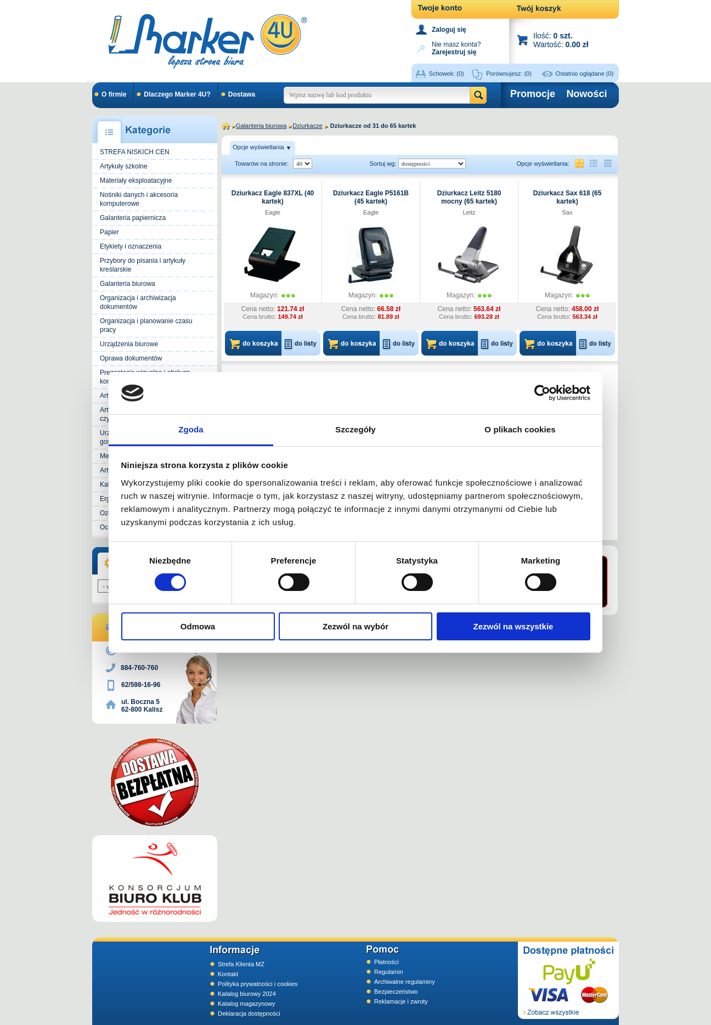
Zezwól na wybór (355, 626)
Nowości (586, 93)
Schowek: (446, 73)
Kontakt (228, 974)
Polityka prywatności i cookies (258, 984)
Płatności (386, 962)
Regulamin (388, 971)
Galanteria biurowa (127, 284)
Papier (109, 232)
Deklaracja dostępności (249, 1013)
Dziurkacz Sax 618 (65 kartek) (567, 197)
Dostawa (241, 94)
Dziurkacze (307, 125)
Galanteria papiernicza (133, 218)
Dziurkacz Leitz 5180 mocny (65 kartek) (469, 197)
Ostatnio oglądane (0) (585, 73)
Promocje (532, 93)
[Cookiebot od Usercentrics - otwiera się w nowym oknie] (542, 393)
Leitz (468, 212)
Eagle (272, 212)
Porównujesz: (509, 73)
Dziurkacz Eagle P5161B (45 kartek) (371, 197)
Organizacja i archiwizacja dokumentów (138, 302)
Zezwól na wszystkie (513, 626)
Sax (567, 212)
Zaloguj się (449, 29)
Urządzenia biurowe (129, 344)
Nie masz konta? (456, 47)
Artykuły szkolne (124, 166)
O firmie (113, 94)
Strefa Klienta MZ (241, 964)
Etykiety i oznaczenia (130, 246)
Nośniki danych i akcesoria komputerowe (139, 199)
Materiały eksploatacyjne (136, 180)
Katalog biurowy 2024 (247, 993)
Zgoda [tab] (191, 429)
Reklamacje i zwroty (401, 1001)
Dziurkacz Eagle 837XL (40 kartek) (273, 197)
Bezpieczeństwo (396, 991)
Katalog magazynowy (246, 1003)
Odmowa (197, 626)
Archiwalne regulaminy (404, 981)
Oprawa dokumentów (131, 358)
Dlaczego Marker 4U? (177, 94)
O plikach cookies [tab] (519, 429)
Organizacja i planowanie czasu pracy (146, 325)
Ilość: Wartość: (561, 39)
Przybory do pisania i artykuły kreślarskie (142, 265)
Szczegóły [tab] (355, 429)
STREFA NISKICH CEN (135, 152)
